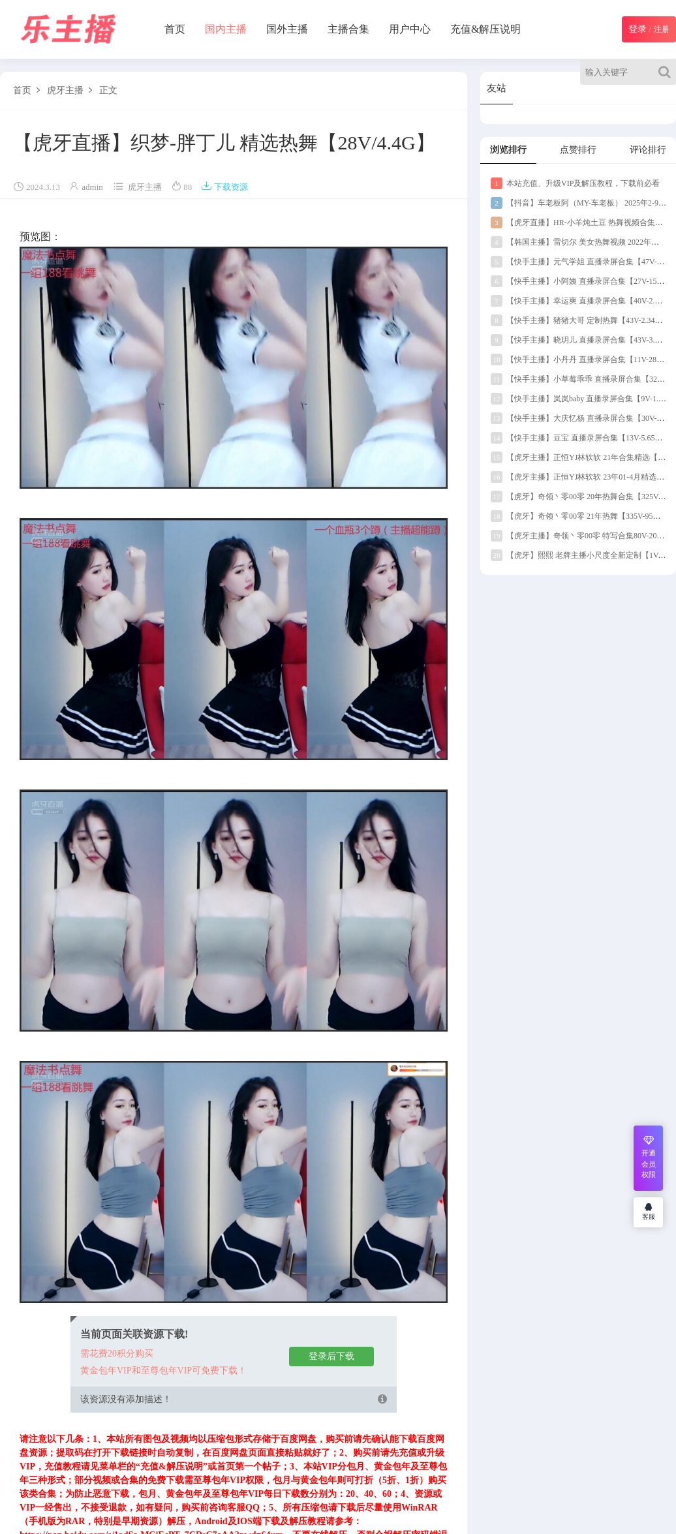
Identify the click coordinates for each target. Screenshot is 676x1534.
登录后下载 (331, 1356)
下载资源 (224, 187)
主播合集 (348, 29)
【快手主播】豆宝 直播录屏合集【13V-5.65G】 (579, 437)
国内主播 (226, 29)
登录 (637, 29)
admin (92, 187)
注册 (661, 29)
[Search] (667, 72)
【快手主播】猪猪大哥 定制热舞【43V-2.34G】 (579, 320)
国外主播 (287, 29)
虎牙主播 (65, 90)
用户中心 (410, 29)
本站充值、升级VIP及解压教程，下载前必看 (575, 183)
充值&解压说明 (485, 29)
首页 (174, 29)
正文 (108, 90)
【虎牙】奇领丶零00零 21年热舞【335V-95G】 (578, 516)
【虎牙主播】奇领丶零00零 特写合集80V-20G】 (580, 535)
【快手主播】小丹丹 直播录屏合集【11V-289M (579, 359)
